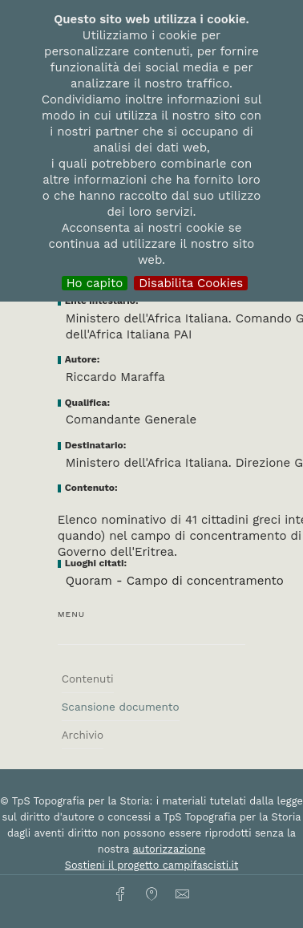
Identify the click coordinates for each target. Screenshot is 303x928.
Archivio (82, 734)
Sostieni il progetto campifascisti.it (151, 865)
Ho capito (95, 283)
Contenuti (88, 678)
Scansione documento (121, 706)
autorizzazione (169, 849)
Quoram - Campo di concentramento (175, 580)
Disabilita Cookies (191, 283)
